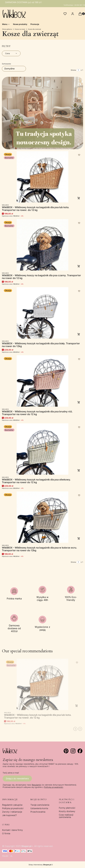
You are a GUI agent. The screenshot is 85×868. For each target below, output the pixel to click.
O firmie (6, 833)
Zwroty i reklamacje (12, 812)
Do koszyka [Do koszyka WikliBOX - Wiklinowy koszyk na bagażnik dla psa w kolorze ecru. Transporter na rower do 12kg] (78, 538)
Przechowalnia (37, 812)
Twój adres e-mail (11, 773)
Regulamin (36, 785)
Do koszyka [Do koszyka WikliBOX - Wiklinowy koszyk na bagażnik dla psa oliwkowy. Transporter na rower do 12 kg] (78, 470)
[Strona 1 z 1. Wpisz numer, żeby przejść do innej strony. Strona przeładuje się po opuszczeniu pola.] (78, 70)
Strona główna (7, 29)
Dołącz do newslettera (17, 778)
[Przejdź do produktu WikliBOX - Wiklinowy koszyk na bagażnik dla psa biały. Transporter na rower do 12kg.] (43, 313)
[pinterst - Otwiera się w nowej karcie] (66, 751)
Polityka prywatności (12, 808)
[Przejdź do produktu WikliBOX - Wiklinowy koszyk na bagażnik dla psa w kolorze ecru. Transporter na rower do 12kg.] (43, 517)
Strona (73, 70)
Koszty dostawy (67, 811)
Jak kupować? (9, 815)
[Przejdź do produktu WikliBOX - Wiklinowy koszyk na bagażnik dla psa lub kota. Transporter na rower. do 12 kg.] (43, 176)
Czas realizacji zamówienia (66, 816)
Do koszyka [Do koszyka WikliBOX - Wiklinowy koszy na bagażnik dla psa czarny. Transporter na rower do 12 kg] (78, 266)
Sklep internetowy (40, 865)
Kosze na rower (20, 29)
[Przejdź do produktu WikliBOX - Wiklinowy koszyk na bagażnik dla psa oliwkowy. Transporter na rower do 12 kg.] (43, 449)
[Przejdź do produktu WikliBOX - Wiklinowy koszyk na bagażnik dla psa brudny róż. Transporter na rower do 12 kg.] (43, 381)
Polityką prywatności (53, 787)
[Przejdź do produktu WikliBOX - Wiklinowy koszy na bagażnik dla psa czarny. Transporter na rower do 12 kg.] (43, 244)
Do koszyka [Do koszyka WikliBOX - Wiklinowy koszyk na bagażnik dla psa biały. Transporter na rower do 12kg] (78, 334)
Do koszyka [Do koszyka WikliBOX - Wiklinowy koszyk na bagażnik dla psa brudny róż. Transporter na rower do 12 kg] (78, 402)
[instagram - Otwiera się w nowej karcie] (73, 751)
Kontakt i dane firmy (12, 830)
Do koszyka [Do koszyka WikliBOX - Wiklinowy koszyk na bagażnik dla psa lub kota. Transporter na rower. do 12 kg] (78, 198)
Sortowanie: (6, 64)
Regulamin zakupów (12, 805)
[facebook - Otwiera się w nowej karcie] (80, 751)
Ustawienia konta (39, 808)
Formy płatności (67, 808)
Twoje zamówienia (39, 805)
